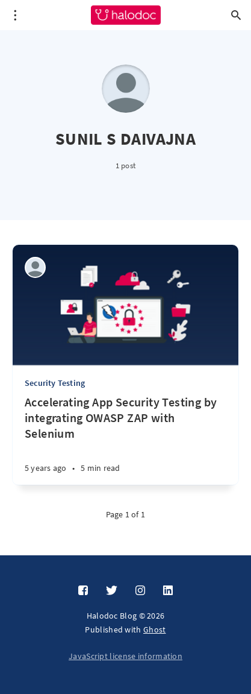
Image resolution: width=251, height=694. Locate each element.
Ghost (154, 629)
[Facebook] (83, 590)
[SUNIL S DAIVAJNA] (35, 267)
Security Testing (55, 382)
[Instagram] (140, 590)
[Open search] (236, 15)
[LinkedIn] (168, 590)
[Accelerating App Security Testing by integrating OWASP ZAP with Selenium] (125, 439)
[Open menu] (15, 15)
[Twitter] (111, 590)
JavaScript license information (125, 656)
